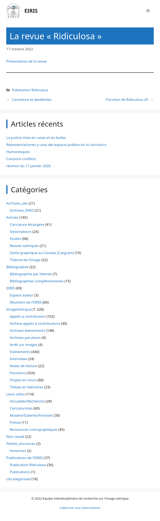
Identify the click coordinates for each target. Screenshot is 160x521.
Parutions (18, 372)
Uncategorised (18, 479)
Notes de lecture (23, 365)
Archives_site (17, 203)
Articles (12, 217)
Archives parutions (25, 337)
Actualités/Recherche (27, 401)
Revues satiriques (24, 245)
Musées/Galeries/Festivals (31, 415)
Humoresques (18, 151)
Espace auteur (21, 295)
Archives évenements (27, 330)
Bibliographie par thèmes (31, 274)
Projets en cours (23, 380)
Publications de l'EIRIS (24, 457)
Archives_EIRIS (22, 210)
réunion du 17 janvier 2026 (28, 165)
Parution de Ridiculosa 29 (127, 99)
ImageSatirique (19, 309)
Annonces (18, 450)
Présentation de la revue (26, 61)
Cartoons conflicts (21, 158)
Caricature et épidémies (31, 99)
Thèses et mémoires (26, 387)
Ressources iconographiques (34, 429)
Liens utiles (15, 394)
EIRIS (31, 10)
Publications (20, 471)
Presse (15, 422)
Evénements (20, 351)
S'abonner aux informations (80, 508)
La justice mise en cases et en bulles (36, 137)
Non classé (15, 436)
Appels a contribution (27, 316)
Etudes (15, 238)
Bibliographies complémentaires (37, 281)
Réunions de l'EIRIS (25, 302)
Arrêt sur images (24, 344)
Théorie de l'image (25, 259)
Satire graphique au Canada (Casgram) (42, 252)
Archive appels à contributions (35, 323)
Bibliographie (17, 266)
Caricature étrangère (27, 224)
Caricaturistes (21, 408)
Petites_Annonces (20, 443)
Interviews (18, 358)
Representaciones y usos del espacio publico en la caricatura (56, 144)
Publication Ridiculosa (30, 90)
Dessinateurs (20, 231)
